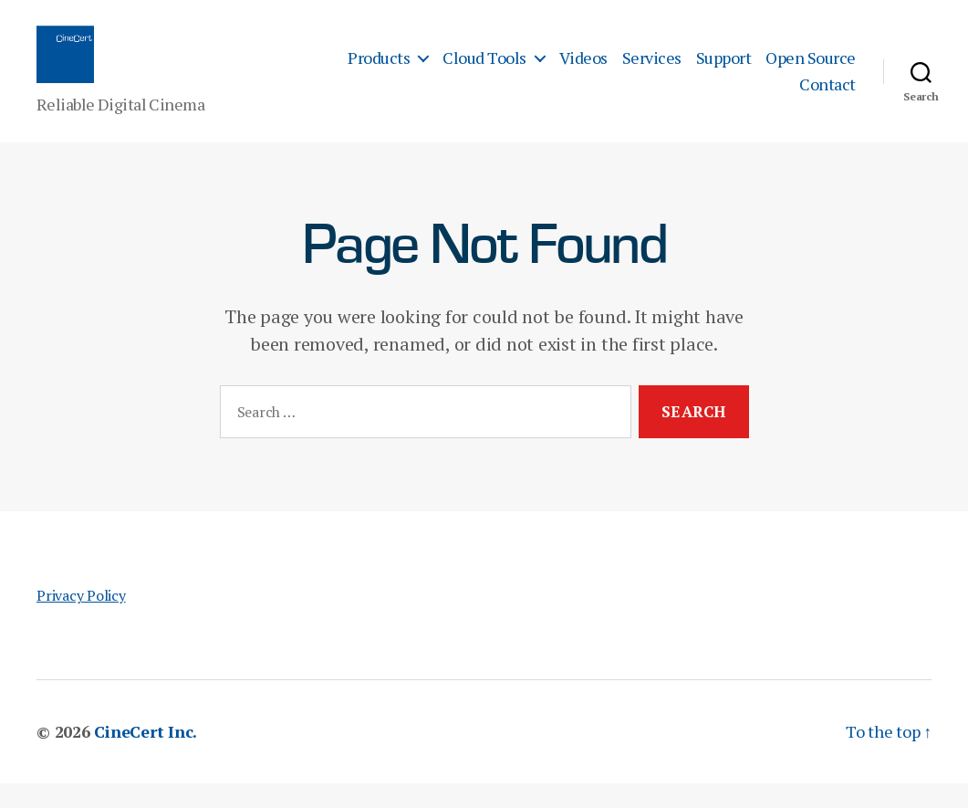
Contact (827, 97)
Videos (583, 70)
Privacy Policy (81, 620)
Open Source (810, 70)
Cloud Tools (484, 70)
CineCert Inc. (145, 756)
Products (379, 70)
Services (652, 70)
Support (724, 70)
